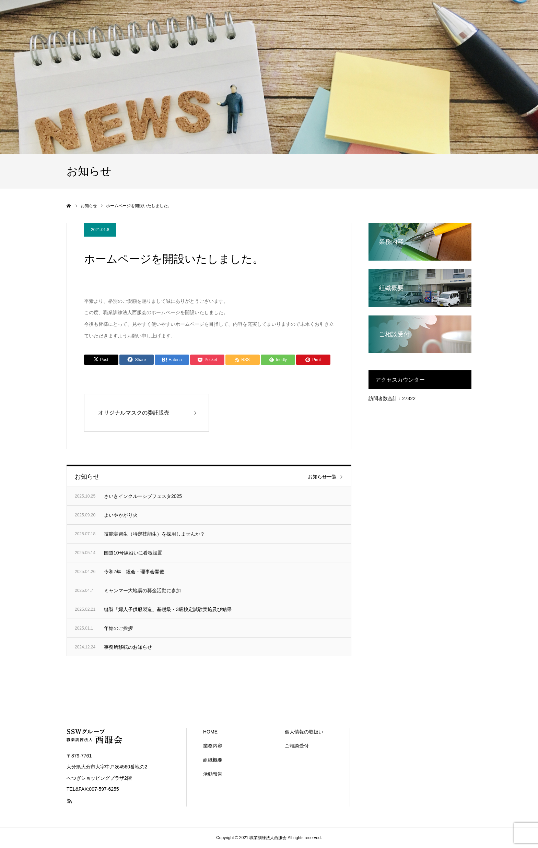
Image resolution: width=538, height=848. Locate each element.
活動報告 (212, 774)
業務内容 (212, 746)
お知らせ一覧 (322, 476)
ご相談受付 (297, 746)
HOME (210, 731)
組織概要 (212, 760)
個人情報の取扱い (304, 731)
